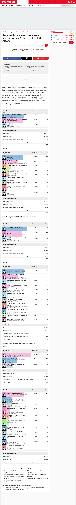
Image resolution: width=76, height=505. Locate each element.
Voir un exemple (69, 35)
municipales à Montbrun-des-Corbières (18, 90)
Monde (33, 5)
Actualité (54, 35)
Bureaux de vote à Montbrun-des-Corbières (36, 69)
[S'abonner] (62, 42)
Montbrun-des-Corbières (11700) (12, 487)
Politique (4, 5)
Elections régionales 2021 (11, 32)
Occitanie (21, 32)
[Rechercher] (67, 5)
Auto (55, 2)
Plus (62, 2)
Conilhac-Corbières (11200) (18, 51)
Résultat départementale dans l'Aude (13, 474)
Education (27, 5)
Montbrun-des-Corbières (32, 70)
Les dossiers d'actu (56, 39)
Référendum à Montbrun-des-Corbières (37, 478)
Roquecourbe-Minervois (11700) (26, 49)
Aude (27, 32)
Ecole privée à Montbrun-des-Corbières (14, 489)
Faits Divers (19, 5)
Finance (48, 2)
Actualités (22, 2)
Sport (32, 2)
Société (11, 5)
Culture (39, 2)
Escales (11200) (39, 49)
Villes (39, 5)
